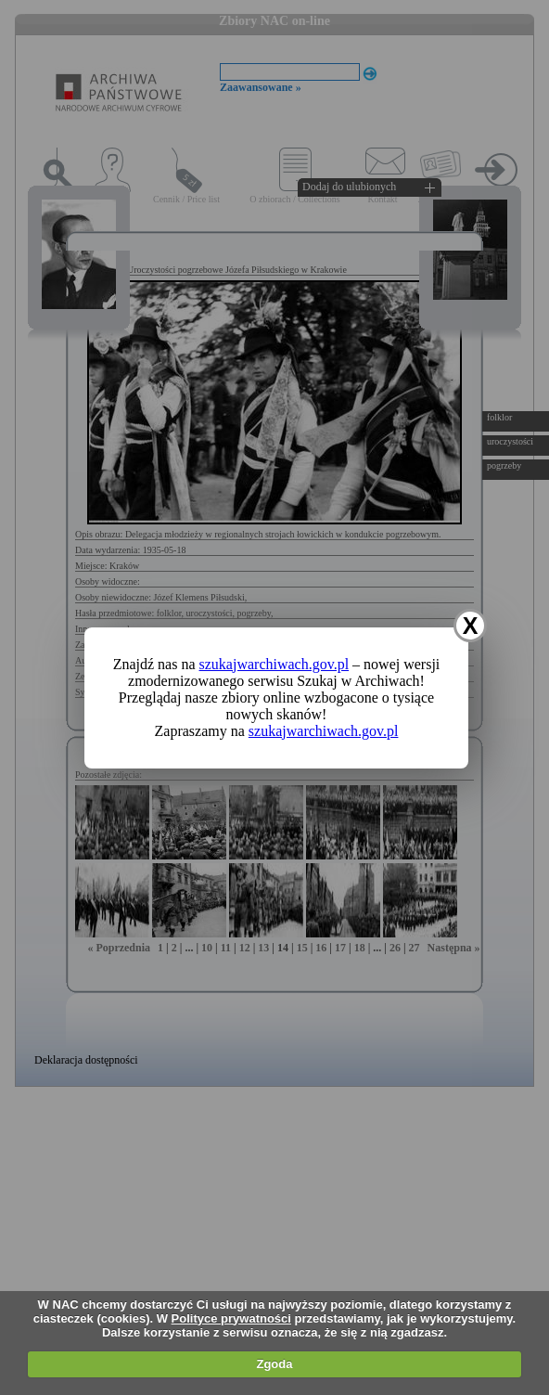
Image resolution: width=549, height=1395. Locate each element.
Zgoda (274, 1364)
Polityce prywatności (231, 1318)
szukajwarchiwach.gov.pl (274, 664)
